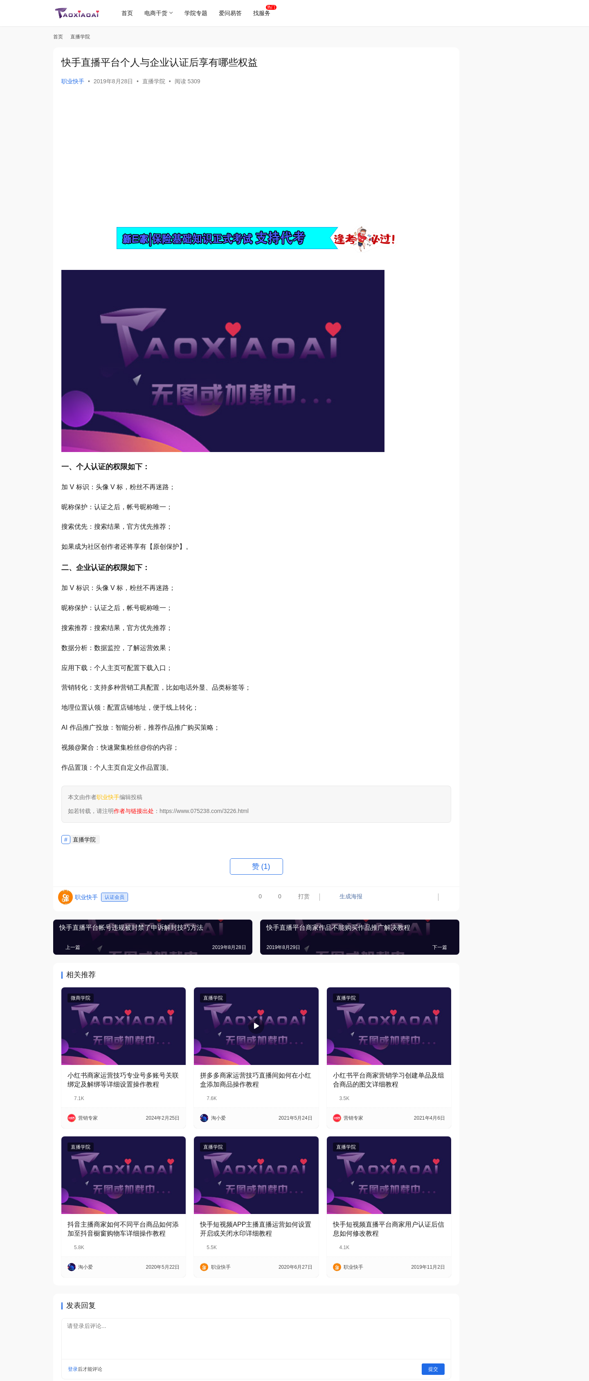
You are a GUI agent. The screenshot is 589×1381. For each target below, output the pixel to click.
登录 (73, 1346)
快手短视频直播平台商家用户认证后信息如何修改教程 (342, 1206)
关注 (474, 178)
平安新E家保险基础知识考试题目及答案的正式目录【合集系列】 (495, 417)
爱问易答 (233, 13)
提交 (379, 1346)
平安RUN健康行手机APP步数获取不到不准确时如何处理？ (496, 379)
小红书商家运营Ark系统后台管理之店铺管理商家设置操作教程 (495, 646)
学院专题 (198, 13)
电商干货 (158, 13)
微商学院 (80, 998)
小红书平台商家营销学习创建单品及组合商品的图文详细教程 (342, 1068)
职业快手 (72, 81)
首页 (130, 13)
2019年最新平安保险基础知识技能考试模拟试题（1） (496, 532)
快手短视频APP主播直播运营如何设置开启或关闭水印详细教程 (228, 1206)
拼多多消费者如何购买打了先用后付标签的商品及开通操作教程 (495, 494)
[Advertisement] (229, 155)
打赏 (243, 899)
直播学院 (153, 81)
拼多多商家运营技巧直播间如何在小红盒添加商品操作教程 (228, 1068)
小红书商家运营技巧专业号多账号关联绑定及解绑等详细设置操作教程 (113, 1069)
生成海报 (289, 899)
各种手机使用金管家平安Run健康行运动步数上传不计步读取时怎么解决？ (495, 723)
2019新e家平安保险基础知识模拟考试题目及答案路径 (495, 684)
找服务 (264, 13)
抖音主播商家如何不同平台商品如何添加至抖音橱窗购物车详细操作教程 (113, 1207)
